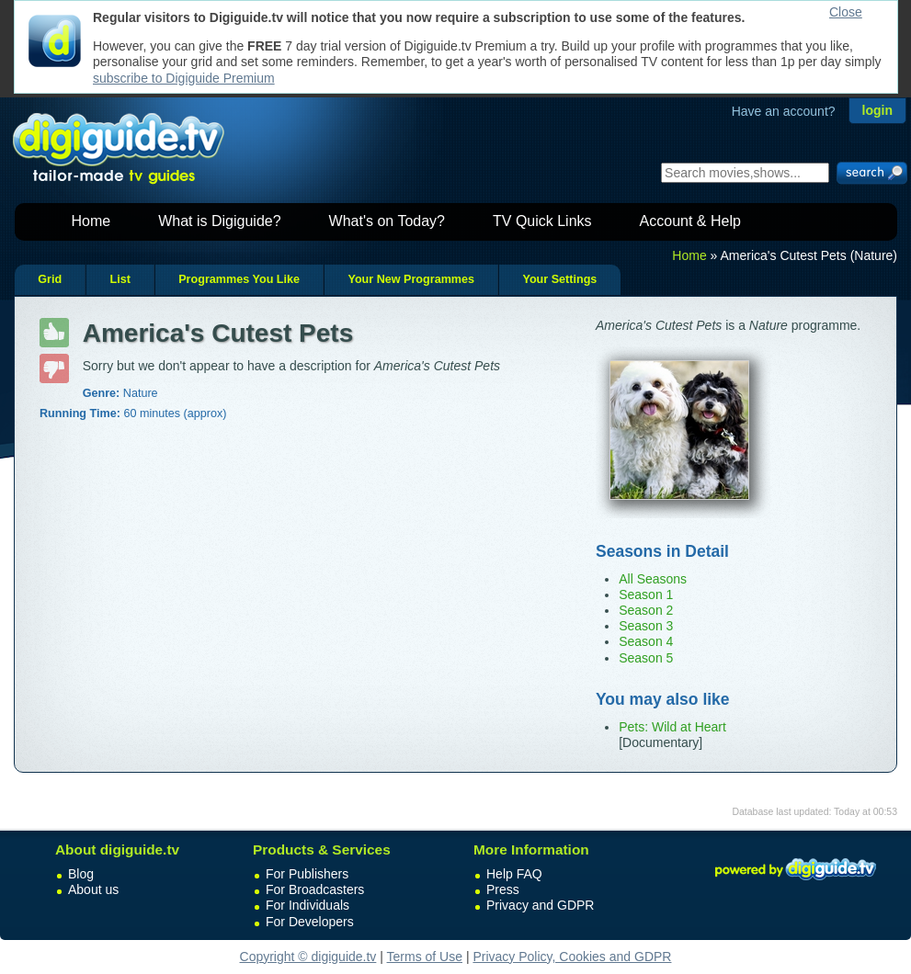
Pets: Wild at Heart (672, 726)
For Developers (310, 921)
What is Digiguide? (219, 221)
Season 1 (646, 594)
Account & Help (690, 221)
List (119, 279)
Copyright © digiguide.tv (308, 956)
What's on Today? (387, 221)
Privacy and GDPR (540, 905)
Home (91, 221)
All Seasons (653, 579)
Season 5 (646, 658)
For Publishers (307, 873)
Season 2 (646, 610)
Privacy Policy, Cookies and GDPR (572, 956)
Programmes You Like (239, 279)
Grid (50, 279)
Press (502, 889)
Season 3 (646, 625)
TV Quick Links (542, 221)
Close (845, 12)
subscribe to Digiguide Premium (184, 78)
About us (93, 889)
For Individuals (307, 905)
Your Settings (559, 279)
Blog (81, 873)
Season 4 (646, 641)
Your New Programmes (410, 279)
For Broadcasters (315, 889)
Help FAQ (514, 873)
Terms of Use (424, 956)
